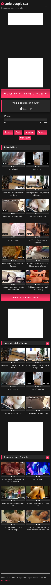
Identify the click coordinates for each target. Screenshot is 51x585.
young (41, 132)
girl (18, 132)
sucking (29, 132)
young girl (25, 138)
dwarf (8, 132)
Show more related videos (26, 297)
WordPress (5, 580)
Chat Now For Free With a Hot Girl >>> (25, 93)
